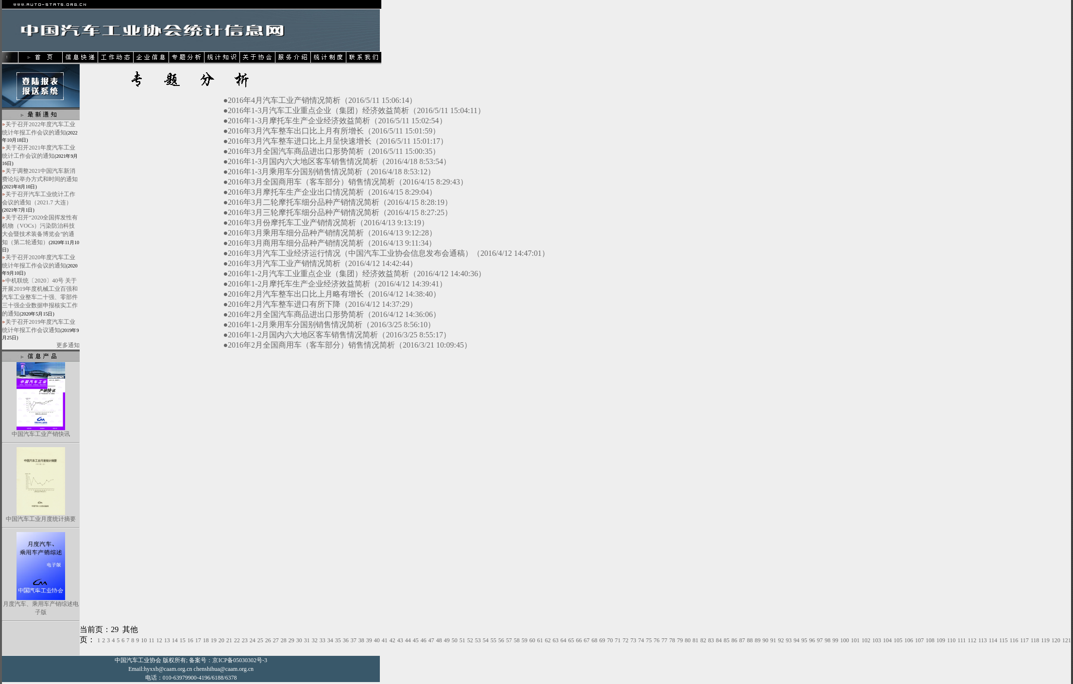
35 (338, 640)
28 (284, 640)
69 (602, 640)
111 (961, 640)
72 (626, 640)
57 (509, 640)
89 (758, 640)
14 (175, 640)
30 (299, 640)
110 (951, 640)
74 (641, 640)
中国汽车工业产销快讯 (41, 434)
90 (765, 640)
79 (680, 640)
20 (221, 640)
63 (556, 640)
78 (672, 640)
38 (361, 640)
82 (703, 640)
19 (214, 640)
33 (322, 640)
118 (1035, 640)
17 (198, 640)
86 (734, 640)
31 (307, 640)
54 (486, 640)
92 (781, 640)
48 (439, 640)
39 (369, 640)
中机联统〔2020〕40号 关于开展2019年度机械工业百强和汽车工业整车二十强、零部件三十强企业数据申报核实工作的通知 (40, 297)
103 (876, 640)
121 (1066, 640)
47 (431, 640)
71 (618, 640)
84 (719, 640)
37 (354, 640)
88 (750, 640)
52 (470, 640)
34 (330, 640)
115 (1003, 640)
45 (416, 640)
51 (462, 640)
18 (206, 640)
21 (229, 640)
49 (447, 640)
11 (151, 640)
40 (377, 640)
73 (633, 640)
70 (610, 640)
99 (835, 640)
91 (773, 640)
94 (797, 640)
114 (992, 640)
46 (423, 640)
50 (455, 640)
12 (159, 640)
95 (804, 640)
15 (183, 640)
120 (1056, 640)
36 (346, 640)
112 (972, 640)
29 (291, 640)
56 (501, 640)
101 (855, 640)
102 (866, 640)
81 (695, 640)
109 (941, 640)
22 (237, 640)
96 (812, 640)
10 (144, 640)
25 (260, 640)
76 (657, 640)
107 (919, 640)
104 (887, 640)
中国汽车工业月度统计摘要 (41, 519)
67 (587, 640)
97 (820, 640)
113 (982, 640)
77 (664, 640)
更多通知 (68, 345)
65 (571, 640)
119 (1045, 640)
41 (385, 640)
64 (563, 640)
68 (594, 640)
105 (898, 640)
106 (908, 640)
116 (1014, 640)
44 (408, 640)
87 (742, 640)
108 (930, 640)
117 (1024, 640)
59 (525, 640)
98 (828, 640)
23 (245, 640)
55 (493, 640)
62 (548, 640)
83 (711, 640)
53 (478, 640)
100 (844, 640)
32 (315, 640)
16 (190, 640)
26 (268, 640)
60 (532, 640)
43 (400, 640)
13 (167, 640)
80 (688, 640)
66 (579, 640)
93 (789, 640)
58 (517, 640)
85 (727, 640)
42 (392, 640)
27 (276, 640)
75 (649, 640)
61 (540, 640)
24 (252, 640)
